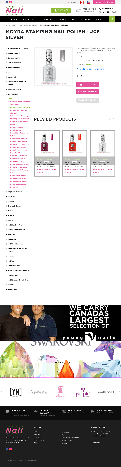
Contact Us (66, 443)
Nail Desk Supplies (14, 266)
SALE (74, 19)
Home (8, 25)
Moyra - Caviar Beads (18, 184)
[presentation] (109, 119)
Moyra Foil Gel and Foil (18, 167)
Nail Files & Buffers (15, 225)
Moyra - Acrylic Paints (18, 187)
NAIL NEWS (85, 19)
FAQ (35, 443)
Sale (63, 435)
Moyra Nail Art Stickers (18, 155)
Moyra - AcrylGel (16, 161)
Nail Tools (11, 261)
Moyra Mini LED (15, 130)
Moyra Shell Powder (17, 153)
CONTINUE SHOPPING (87, 91)
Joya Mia (11, 211)
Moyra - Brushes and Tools (19, 164)
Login (110, 2)
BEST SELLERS (46, 19)
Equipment (12, 234)
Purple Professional (15, 192)
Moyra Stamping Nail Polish (28, 25)
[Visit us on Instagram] (11, 449)
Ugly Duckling (13, 94)
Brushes (10, 256)
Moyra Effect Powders (18, 147)
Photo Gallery (39, 440)
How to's (37, 437)
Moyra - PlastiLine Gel (18, 178)
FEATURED (62, 19)
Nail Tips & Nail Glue (15, 244)
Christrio (11, 201)
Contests (65, 432)
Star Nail (11, 215)
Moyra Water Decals (17, 158)
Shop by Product (14, 67)
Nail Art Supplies (14, 53)
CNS (9, 72)
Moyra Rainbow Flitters (18, 141)
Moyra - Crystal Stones (18, 181)
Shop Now (13, 19)
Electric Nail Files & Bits (16, 229)
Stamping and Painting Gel (19, 119)
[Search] (112, 19)
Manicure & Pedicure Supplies (18, 270)
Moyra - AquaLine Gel (18, 175)
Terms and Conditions (70, 438)
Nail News (37, 434)
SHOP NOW (60, 325)
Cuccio (10, 220)
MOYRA (14, 25)
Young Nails (12, 77)
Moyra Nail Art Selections (19, 144)
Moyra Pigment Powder (18, 150)
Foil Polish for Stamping (19, 116)
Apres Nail (11, 196)
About (36, 431)
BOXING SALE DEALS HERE (18, 48)
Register (99, 2)
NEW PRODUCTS (29, 19)
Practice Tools (13, 275)
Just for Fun (12, 289)
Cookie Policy (67, 440)
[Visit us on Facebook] (7, 449)
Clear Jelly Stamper (15, 206)
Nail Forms (12, 239)
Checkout (73, 2)
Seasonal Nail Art (14, 58)
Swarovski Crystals (15, 89)
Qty (77, 76)
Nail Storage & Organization (18, 280)
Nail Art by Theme (14, 63)
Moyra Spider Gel (16, 127)
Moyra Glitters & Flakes (18, 138)
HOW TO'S (99, 19)
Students (11, 284)
